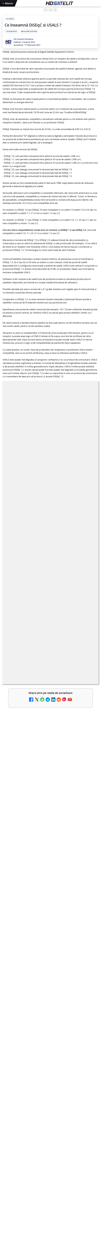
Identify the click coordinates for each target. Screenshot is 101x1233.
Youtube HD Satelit (50, 1202)
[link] (50, 644)
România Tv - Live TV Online (28, 804)
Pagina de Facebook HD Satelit (50, 1178)
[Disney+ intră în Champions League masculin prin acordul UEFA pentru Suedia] (50, 896)
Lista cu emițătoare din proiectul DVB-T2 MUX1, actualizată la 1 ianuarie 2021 (53, 682)
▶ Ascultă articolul (29, 31)
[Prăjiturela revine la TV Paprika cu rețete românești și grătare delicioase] (50, 1023)
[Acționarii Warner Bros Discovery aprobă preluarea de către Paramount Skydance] (89, 705)
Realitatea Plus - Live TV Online (30, 762)
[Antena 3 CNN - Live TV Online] (89, 789)
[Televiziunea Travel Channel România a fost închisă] (89, 726)
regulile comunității (46, 568)
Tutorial (10, 19)
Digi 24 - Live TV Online (25, 825)
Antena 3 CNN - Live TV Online (29, 783)
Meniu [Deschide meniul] (8, 3)
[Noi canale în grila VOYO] (89, 747)
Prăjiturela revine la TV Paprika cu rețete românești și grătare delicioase (50, 993)
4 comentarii (11, 31)
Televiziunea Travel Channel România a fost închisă (41, 720)
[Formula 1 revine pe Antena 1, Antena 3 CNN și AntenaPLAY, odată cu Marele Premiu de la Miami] (50, 961)
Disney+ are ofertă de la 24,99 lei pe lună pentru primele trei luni (44, 640)
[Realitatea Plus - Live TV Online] (89, 768)
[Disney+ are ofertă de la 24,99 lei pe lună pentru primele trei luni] (89, 644)
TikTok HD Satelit (50, 1210)
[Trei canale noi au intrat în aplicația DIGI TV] (89, 665)
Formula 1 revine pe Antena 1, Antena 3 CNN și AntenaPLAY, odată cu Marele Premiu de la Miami (48, 930)
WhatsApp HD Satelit (50, 1194)
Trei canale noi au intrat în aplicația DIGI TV (37, 659)
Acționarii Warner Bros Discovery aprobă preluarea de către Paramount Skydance (46, 701)
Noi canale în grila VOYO (26, 741)
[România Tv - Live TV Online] (89, 810)
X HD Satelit (50, 1218)
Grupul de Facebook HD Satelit (50, 1186)
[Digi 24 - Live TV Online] (89, 831)
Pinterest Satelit (50, 1226)
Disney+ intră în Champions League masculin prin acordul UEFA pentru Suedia (49, 865)
